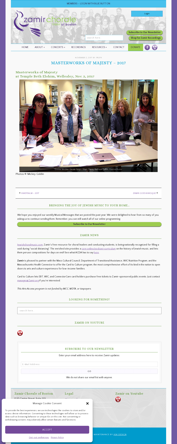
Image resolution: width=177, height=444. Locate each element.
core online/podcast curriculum (99, 248)
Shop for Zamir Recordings (146, 38)
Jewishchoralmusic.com (30, 244)
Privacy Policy (57, 437)
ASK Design (120, 434)
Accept (47, 429)
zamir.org (45, 26)
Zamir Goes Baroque (144, 193)
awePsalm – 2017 (30, 193)
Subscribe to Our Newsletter (145, 32)
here (96, 252)
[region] (88, 126)
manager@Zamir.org (28, 280)
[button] (87, 403)
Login (147, 13)
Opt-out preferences (39, 437)
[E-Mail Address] (89, 364)
